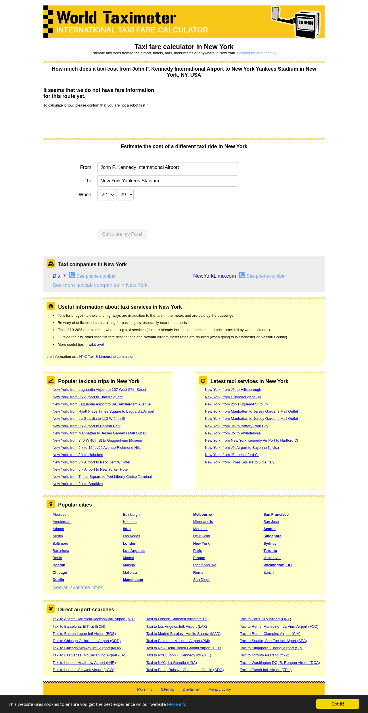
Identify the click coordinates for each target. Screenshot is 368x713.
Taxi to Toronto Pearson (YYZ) (264, 655)
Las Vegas (131, 536)
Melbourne (202, 514)
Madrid (128, 558)
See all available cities (78, 587)
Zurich (269, 572)
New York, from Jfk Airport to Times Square (88, 397)
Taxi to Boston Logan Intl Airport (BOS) (84, 633)
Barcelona (61, 550)
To (88, 180)
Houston (130, 521)
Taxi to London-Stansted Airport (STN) (177, 619)
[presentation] (87, 122)
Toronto (270, 550)
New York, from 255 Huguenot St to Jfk (237, 404)
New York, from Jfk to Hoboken (78, 455)
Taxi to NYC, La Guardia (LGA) (171, 662)
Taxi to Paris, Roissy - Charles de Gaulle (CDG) (185, 670)
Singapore (273, 536)
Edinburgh (131, 514)
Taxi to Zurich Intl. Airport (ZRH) (266, 670)
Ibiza (127, 529)
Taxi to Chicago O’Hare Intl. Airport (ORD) (87, 641)
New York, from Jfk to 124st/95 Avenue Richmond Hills (97, 447)
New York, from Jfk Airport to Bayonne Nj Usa (242, 447)
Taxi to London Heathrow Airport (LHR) (84, 662)
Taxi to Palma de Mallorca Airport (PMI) (178, 641)
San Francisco (276, 514)
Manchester (133, 579)
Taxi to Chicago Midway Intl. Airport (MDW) (87, 648)
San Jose (271, 521)
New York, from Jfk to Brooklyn (78, 484)
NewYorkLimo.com (214, 276)
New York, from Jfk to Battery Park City (236, 426)
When (85, 194)
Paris (197, 550)
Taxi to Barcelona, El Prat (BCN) (79, 626)
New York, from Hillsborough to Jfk (233, 397)
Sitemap (168, 689)
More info (177, 705)
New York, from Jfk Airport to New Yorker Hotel (91, 469)
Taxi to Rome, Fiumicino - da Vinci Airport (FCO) (279, 626)
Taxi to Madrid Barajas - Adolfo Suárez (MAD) (183, 633)
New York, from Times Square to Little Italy (239, 462)
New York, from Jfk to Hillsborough (233, 389)
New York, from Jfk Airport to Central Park (86, 426)
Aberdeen (61, 514)
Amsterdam (62, 521)
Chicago (60, 572)
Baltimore (60, 543)
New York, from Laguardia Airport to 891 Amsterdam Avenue (102, 404)
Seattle (270, 529)
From (85, 167)
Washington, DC (278, 565)
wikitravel (96, 344)
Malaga (129, 565)
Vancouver (272, 558)
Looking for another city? (257, 53)
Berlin (57, 558)
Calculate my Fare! (122, 234)
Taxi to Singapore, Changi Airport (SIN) (272, 648)
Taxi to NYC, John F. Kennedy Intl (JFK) (178, 655)
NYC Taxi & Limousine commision (106, 356)
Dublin (58, 579)
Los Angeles (134, 550)
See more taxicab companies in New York (100, 285)
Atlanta (58, 529)
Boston (59, 565)
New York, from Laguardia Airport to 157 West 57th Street (99, 389)
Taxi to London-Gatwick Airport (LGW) (83, 670)
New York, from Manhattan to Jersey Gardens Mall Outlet (251, 418)
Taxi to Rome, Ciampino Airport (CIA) (270, 633)
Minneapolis (203, 521)
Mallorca (130, 572)
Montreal (200, 529)
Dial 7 (59, 276)
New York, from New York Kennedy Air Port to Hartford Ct (251, 440)
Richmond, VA (204, 565)
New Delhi (201, 536)
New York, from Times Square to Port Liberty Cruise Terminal (102, 476)
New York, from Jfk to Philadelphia (233, 433)
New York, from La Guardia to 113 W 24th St (89, 418)
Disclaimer (191, 689)
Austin (58, 536)
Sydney (270, 543)
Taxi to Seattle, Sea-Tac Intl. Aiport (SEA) (273, 641)
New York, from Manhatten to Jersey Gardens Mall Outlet (99, 433)
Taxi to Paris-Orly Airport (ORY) (265, 619)
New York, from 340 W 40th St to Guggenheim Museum (98, 440)
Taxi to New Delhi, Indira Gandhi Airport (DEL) (183, 648)
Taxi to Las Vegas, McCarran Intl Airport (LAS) (90, 655)
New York (201, 543)
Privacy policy (219, 689)
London (130, 543)
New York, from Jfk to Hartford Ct (232, 455)
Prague (199, 558)
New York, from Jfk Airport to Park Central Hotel (91, 462)
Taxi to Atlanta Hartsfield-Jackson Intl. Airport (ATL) (94, 619)
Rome (198, 572)
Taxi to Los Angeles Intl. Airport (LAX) (176, 626)
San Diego (201, 579)
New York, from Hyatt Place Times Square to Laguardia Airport (103, 411)
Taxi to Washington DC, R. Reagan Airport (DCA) (280, 662)
